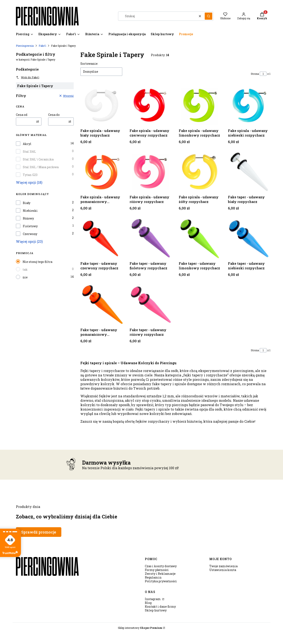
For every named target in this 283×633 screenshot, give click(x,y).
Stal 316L (29, 152)
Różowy (28, 218)
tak (25, 269)
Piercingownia (25, 45)
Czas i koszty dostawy (161, 566)
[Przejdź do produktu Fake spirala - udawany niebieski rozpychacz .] (249, 105)
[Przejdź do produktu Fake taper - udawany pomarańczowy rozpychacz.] (101, 304)
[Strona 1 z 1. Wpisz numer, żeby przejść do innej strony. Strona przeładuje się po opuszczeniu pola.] (263, 74)
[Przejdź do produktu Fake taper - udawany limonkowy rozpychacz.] (200, 238)
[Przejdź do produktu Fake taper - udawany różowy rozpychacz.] (151, 304)
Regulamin (153, 577)
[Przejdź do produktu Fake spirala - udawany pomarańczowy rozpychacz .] (101, 172)
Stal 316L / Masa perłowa (41, 167)
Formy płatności (157, 570)
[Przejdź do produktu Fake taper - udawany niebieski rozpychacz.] (249, 238)
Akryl (27, 144)
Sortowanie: (89, 64)
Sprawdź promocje (38, 532)
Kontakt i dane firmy (160, 606)
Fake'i (42, 45)
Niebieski (30, 211)
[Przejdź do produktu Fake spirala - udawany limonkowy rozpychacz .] (200, 105)
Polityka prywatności (161, 581)
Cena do (54, 115)
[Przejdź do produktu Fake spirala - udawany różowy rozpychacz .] (151, 172)
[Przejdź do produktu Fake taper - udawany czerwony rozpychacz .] (101, 238)
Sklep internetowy (140, 627)
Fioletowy (30, 226)
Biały (26, 203)
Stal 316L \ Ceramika (38, 159)
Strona (255, 73)
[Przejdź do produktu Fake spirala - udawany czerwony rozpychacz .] (151, 105)
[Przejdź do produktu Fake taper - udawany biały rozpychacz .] (249, 172)
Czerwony (30, 234)
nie (25, 277)
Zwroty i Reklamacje (160, 574)
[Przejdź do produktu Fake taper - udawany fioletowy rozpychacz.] (151, 238)
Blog (148, 603)
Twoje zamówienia (223, 566)
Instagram (153, 599)
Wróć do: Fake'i (27, 77)
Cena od (21, 115)
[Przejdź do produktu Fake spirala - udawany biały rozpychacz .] (101, 105)
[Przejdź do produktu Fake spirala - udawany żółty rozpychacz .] (200, 172)
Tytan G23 (30, 175)
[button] (208, 16)
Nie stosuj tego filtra (37, 262)
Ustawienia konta (222, 570)
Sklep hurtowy (156, 610)
